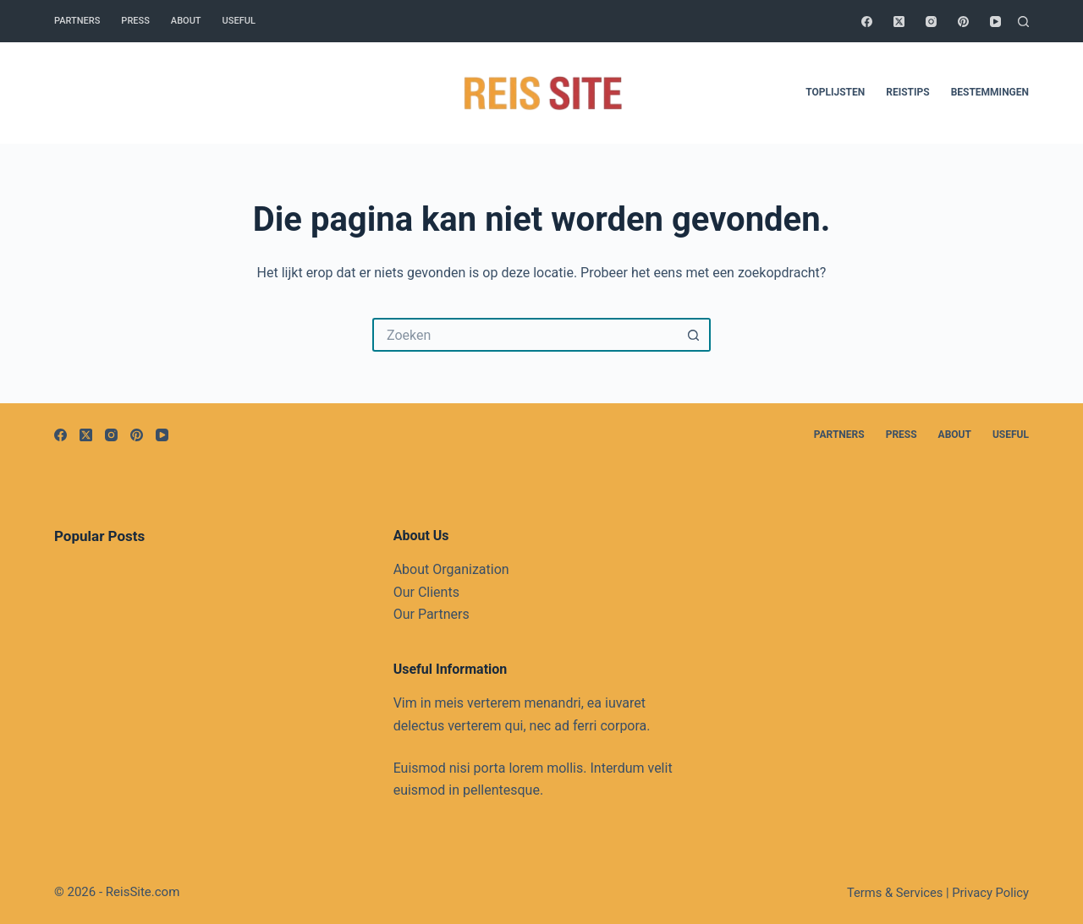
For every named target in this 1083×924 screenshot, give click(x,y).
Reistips (907, 92)
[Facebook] (866, 21)
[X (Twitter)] (898, 21)
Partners (77, 20)
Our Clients (426, 592)
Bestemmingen (990, 92)
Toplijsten (835, 92)
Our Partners (431, 614)
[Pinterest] (963, 21)
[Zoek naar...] (524, 335)
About (186, 20)
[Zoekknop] (694, 335)
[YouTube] (995, 21)
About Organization (451, 569)
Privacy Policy (990, 892)
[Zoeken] (1023, 21)
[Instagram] (931, 21)
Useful (239, 20)
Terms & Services (895, 892)
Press (135, 20)
